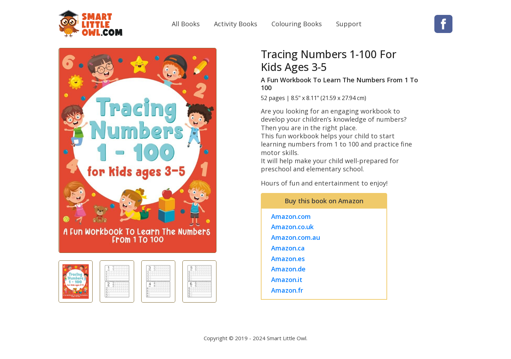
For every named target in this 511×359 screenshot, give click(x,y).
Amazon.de (289, 270)
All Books (186, 24)
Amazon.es (289, 260)
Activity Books (235, 24)
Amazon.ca (289, 249)
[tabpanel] (137, 152)
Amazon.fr (288, 291)
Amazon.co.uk (293, 228)
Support (349, 24)
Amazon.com (292, 218)
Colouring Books (296, 24)
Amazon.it (287, 281)
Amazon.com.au (296, 239)
